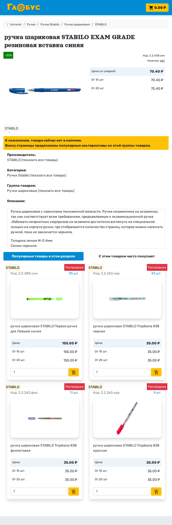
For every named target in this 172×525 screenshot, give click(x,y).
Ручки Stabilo (50, 24)
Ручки (31, 24)
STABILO (101, 24)
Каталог (16, 24)
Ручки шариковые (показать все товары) (41, 191)
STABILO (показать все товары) (32, 160)
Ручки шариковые (77, 24)
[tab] (43, 256)
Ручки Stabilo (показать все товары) (36, 175)
